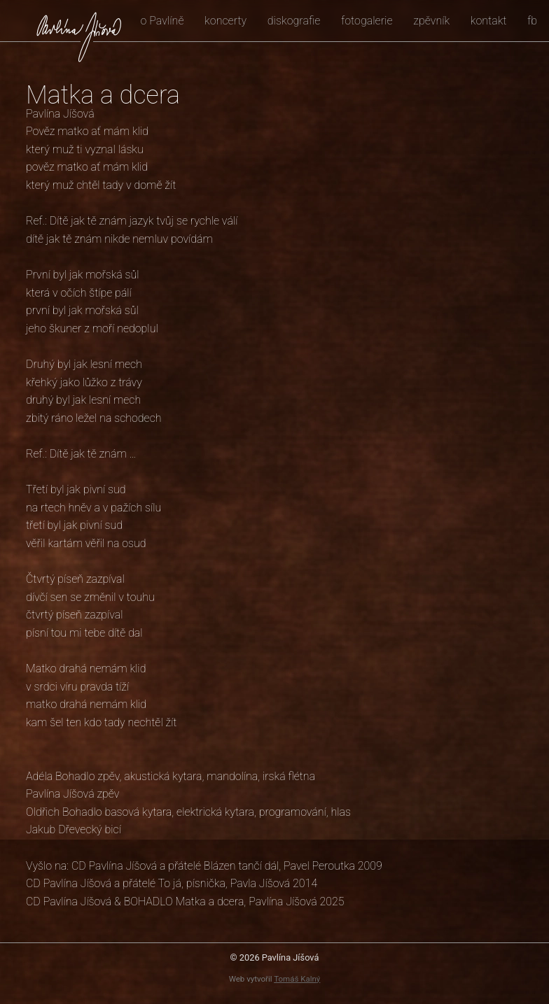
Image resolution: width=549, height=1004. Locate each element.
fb (532, 20)
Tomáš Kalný (297, 979)
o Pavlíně (161, 20)
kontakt (489, 20)
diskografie (294, 20)
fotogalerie (367, 20)
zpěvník (431, 20)
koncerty (225, 20)
